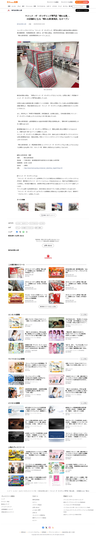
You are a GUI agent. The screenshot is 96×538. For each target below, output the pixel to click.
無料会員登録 (35, 499)
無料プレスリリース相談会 (39, 517)
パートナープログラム (33, 532)
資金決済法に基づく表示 (68, 532)
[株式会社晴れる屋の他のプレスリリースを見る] (82, 10)
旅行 (23, 6)
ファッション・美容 (31, 6)
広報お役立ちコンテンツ (7, 512)
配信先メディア (5, 504)
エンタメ (14, 6)
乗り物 (70, 6)
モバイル (65, 6)
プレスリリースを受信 (66, 2)
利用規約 (44, 532)
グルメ (19, 6)
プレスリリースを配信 (52, 2)
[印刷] (26, 232)
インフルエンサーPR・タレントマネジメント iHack (77, 507)
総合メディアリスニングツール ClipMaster (74, 502)
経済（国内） (38, 227)
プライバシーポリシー (54, 532)
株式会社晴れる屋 (21, 24)
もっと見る (84, 314)
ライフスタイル (41, 6)
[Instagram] (50, 528)
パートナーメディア (6, 506)
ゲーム (18, 227)
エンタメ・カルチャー (22, 223)
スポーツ (49, 6)
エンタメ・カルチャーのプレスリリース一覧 (24, 491)
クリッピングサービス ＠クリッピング (73, 499)
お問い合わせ (48, 245)
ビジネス (54, 6)
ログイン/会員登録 (82, 2)
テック (60, 6)
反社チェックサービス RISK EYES (72, 514)
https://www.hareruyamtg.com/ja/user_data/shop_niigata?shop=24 (43, 168)
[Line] (23, 232)
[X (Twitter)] (20, 232)
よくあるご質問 (36, 510)
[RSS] (53, 528)
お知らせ (34, 512)
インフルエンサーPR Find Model (72, 504)
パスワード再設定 (37, 504)
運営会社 (23, 532)
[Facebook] (17, 232)
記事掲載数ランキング (7, 509)
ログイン (34, 502)
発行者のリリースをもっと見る (48, 306)
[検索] (88, 6)
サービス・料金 (5, 501)
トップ (8, 491)
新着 (9, 6)
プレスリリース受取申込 (38, 515)
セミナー (34, 520)
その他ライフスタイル (27, 227)
